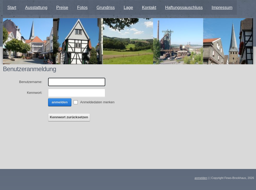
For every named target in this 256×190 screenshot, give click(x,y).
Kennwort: (34, 93)
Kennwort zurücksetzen (69, 117)
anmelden (60, 102)
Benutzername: (30, 82)
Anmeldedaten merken (97, 102)
